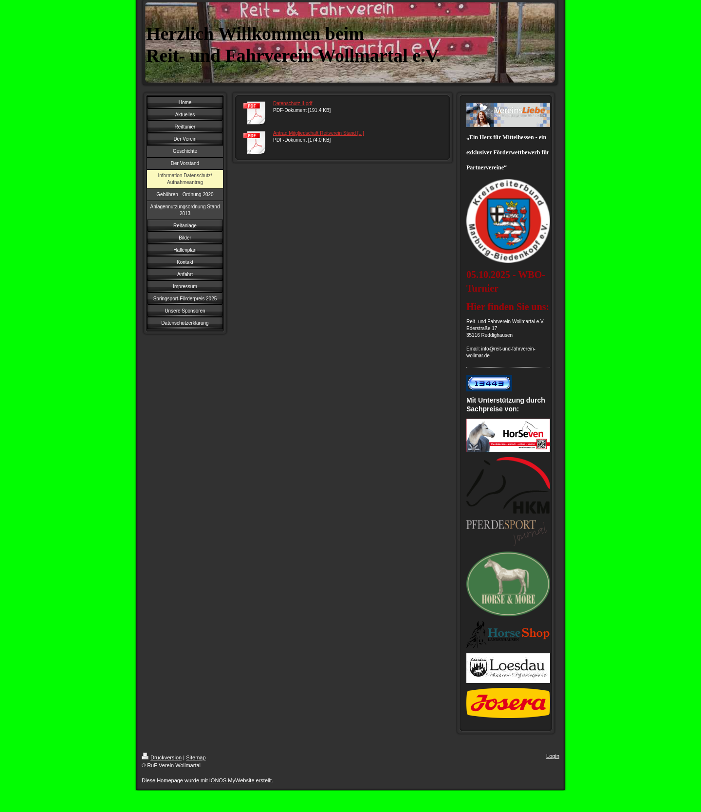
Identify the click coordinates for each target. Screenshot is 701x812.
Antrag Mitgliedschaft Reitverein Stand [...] (318, 133)
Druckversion (162, 757)
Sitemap (195, 757)
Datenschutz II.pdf (293, 103)
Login (552, 756)
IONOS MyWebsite (232, 780)
